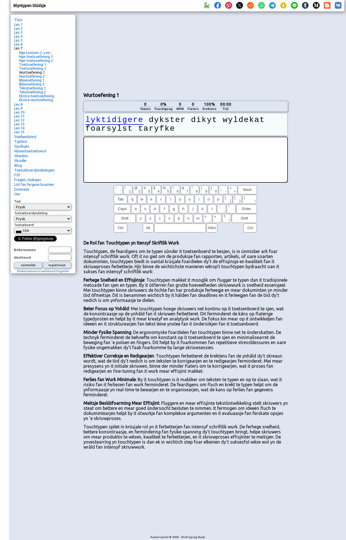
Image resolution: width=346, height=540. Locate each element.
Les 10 (19, 112)
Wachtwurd (22, 257)
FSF (17, 175)
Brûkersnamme (25, 250)
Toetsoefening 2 (32, 68)
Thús (18, 20)
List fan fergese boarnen (34, 184)
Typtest (20, 141)
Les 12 (19, 120)
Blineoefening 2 (31, 84)
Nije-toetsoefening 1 (36, 56)
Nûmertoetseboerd (30, 151)
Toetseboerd (24, 225)
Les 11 (19, 116)
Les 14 (19, 128)
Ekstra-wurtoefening (36, 100)
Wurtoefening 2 (32, 76)
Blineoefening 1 (31, 80)
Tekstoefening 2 (32, 92)
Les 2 (18, 28)
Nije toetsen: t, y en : (35, 53)
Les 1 (18, 24)
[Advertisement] (119, 51)
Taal (17, 201)
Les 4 (18, 36)
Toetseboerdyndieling (30, 213)
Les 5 (18, 40)
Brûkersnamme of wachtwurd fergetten (43, 271)
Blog (18, 165)
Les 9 (18, 108)
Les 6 (18, 44)
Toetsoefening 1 (32, 64)
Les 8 (18, 104)
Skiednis (21, 156)
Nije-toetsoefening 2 (36, 60)
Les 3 (18, 32)
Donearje (21, 189)
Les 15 (19, 132)
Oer (17, 194)
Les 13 (19, 124)
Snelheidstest (25, 137)
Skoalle (20, 160)
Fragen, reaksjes (27, 180)
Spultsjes (21, 146)
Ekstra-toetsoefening (36, 96)
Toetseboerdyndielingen (34, 170)
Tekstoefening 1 (32, 88)
